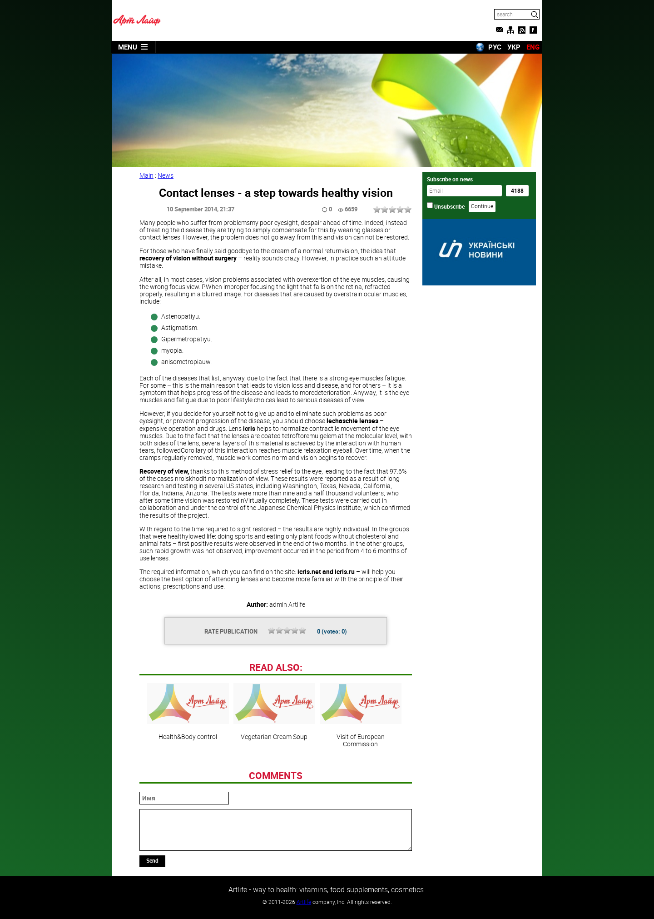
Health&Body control (188, 711)
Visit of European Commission (360, 715)
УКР (513, 46)
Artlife (304, 901)
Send (152, 860)
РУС (494, 46)
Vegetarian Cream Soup (274, 711)
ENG (533, 46)
